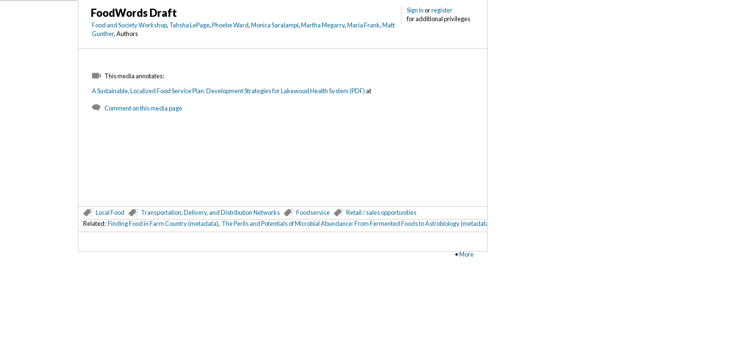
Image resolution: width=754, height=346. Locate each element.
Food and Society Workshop (129, 25)
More (466, 254)
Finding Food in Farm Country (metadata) (163, 223)
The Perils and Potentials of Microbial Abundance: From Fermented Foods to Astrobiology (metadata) (356, 223)
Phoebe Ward (230, 25)
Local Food (110, 212)
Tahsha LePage (189, 25)
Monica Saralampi (275, 25)
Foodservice (313, 212)
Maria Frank (363, 25)
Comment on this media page (143, 108)
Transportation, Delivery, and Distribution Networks (210, 212)
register (441, 10)
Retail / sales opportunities (381, 212)
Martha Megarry (323, 25)
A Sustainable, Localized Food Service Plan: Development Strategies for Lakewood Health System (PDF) (228, 91)
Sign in (415, 10)
